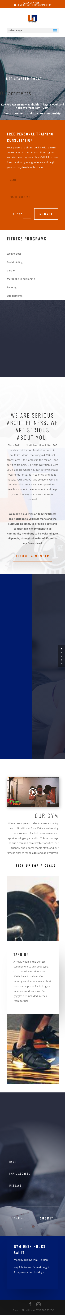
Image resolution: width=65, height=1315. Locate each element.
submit (46, 214)
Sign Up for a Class (36, 865)
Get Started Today (24, 78)
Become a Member (32, 556)
